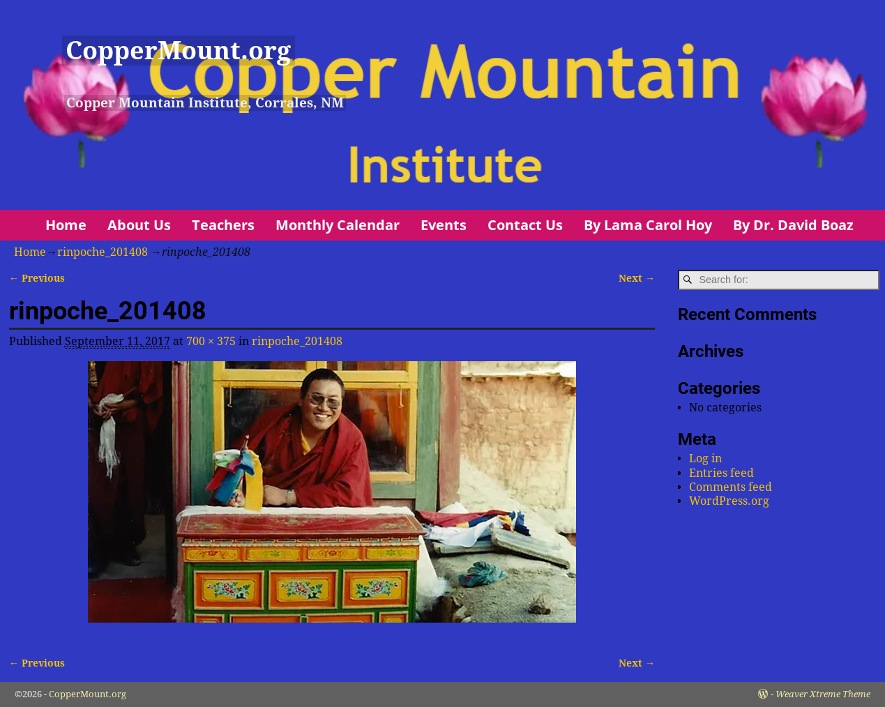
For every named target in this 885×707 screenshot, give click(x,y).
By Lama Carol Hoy (648, 224)
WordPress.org (729, 501)
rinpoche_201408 (102, 252)
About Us (139, 224)
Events (444, 224)
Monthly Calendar (337, 224)
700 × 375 (211, 341)
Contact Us (525, 224)
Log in (705, 458)
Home (65, 224)
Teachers (223, 224)
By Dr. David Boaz (793, 224)
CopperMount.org (178, 51)
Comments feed (730, 487)
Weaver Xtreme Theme (823, 694)
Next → (637, 278)
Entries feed (721, 473)
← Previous (37, 278)
